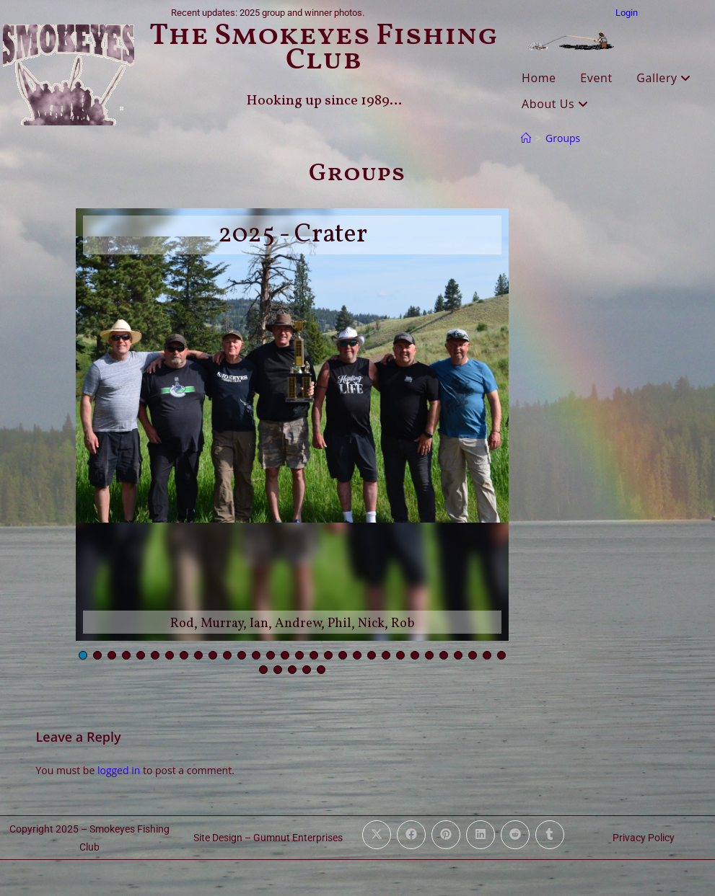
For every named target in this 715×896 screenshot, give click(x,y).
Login (626, 12)
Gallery (663, 78)
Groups (562, 138)
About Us (555, 104)
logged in (118, 770)
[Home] (526, 138)
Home (539, 78)
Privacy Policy (644, 837)
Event (596, 78)
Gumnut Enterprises (298, 837)
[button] (83, 655)
